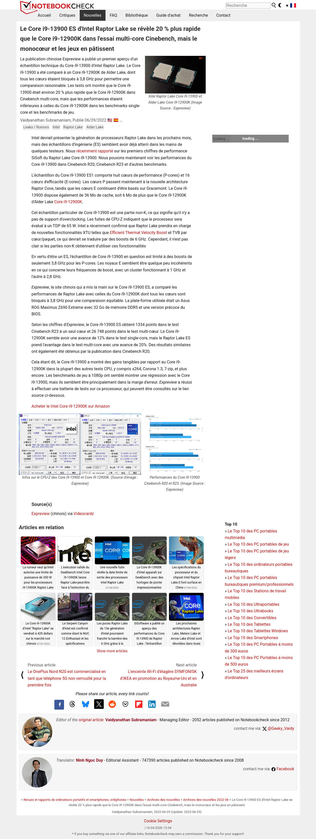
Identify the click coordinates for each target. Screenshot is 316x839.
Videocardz (84, 513)
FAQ (113, 15)
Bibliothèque (136, 15)
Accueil (44, 15)
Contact (223, 15)
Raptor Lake (72, 127)
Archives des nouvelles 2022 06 (205, 800)
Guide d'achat (168, 15)
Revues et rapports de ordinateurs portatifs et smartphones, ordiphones (75, 800)
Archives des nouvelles (163, 800)
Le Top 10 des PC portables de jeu (258, 544)
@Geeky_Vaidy (278, 728)
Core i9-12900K (68, 201)
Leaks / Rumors (36, 127)
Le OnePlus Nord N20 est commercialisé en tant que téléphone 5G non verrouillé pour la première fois (67, 678)
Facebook (282, 768)
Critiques (67, 15)
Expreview (41, 513)
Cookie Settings (158, 821)
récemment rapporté (94, 151)
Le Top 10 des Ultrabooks (250, 611)
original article (91, 719)
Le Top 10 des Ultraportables (253, 604)
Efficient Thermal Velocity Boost (138, 232)
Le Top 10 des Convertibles (252, 617)
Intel (56, 127)
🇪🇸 (115, 120)
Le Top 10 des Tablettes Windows (258, 630)
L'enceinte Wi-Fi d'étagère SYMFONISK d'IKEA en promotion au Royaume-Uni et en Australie (158, 678)
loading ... (221, 139)
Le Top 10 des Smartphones (253, 637)
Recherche (198, 15)
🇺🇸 (109, 120)
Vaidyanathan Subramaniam (131, 719)
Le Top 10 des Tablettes (249, 624)
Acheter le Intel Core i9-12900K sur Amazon (71, 406)
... (121, 120)
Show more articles (112, 651)
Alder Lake (94, 127)
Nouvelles (92, 15)
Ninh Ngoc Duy (89, 760)
